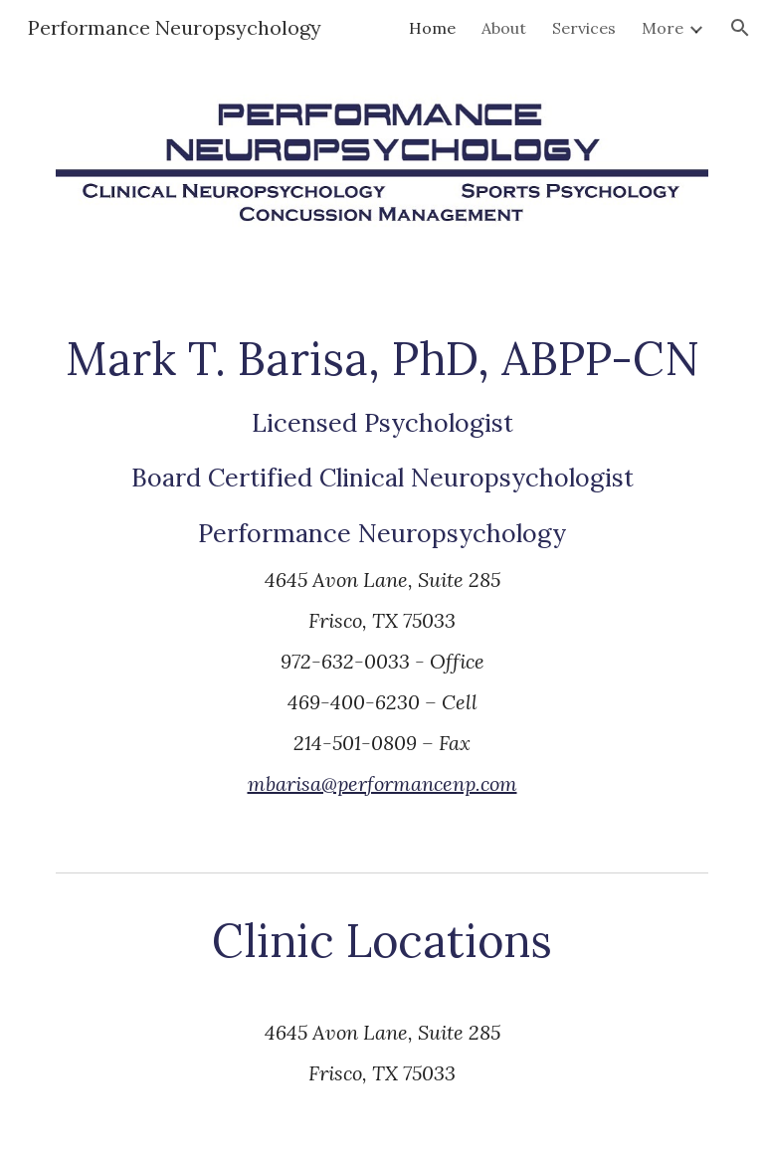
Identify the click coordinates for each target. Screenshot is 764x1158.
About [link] (503, 28)
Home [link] (432, 28)
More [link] (662, 28)
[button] (740, 28)
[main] (381, 581)
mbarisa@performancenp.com (382, 783)
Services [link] (584, 28)
